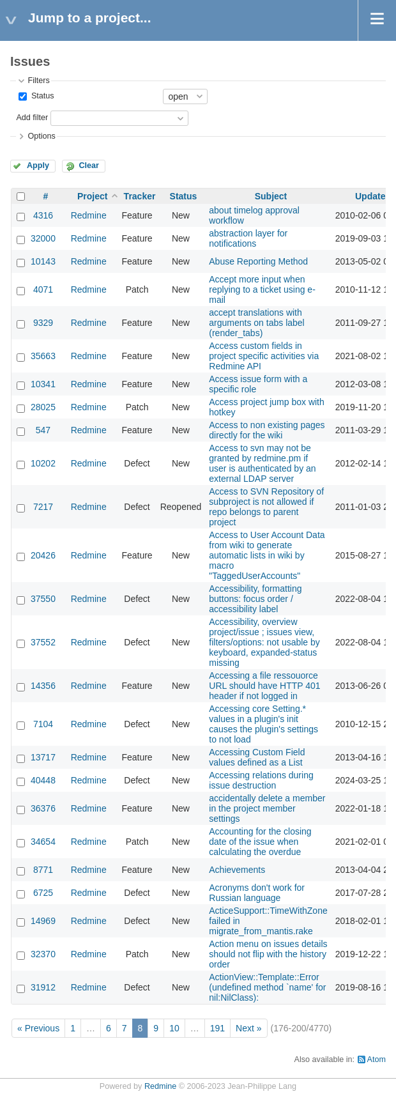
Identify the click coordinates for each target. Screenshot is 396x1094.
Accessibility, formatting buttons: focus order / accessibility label (255, 598)
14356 (43, 686)
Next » (248, 1028)
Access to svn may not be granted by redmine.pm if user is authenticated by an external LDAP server (262, 463)
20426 (43, 555)
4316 (43, 215)
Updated (373, 196)
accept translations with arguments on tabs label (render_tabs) (256, 322)
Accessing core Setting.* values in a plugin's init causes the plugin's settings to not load (263, 724)
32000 (43, 238)
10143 (43, 261)
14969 (43, 921)
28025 (43, 407)
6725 (43, 893)
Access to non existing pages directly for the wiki (266, 430)
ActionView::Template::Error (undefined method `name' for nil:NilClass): (267, 987)
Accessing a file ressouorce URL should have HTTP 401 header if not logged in (264, 685)
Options (41, 136)
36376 (43, 808)
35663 (43, 356)
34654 (43, 841)
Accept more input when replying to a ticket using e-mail (262, 289)
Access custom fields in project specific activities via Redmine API (264, 356)
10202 (43, 463)
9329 (43, 323)
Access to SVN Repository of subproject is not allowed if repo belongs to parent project (266, 506)
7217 (43, 507)
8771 (43, 870)
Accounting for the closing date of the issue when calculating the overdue (260, 841)
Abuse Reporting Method (258, 261)
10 (174, 1028)
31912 (43, 987)
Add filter (32, 117)
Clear (89, 165)
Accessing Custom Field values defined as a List (257, 757)
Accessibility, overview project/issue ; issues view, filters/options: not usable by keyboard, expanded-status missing (264, 642)
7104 (43, 724)
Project (92, 196)
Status (41, 95)
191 (217, 1028)
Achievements (237, 870)
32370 (43, 954)
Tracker (140, 196)
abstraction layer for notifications (248, 238)
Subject (271, 196)
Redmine (89, 215)
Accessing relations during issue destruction (261, 780)
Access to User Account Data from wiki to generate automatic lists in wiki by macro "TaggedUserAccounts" (266, 555)
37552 (43, 642)
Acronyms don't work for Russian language (257, 892)
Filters (38, 80)
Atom (376, 1059)
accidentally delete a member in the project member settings (267, 808)
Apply (38, 165)
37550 (43, 599)
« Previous (38, 1028)
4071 (43, 289)
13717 (43, 757)
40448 (43, 780)
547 (43, 430)
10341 (43, 384)
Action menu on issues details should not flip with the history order (268, 954)
